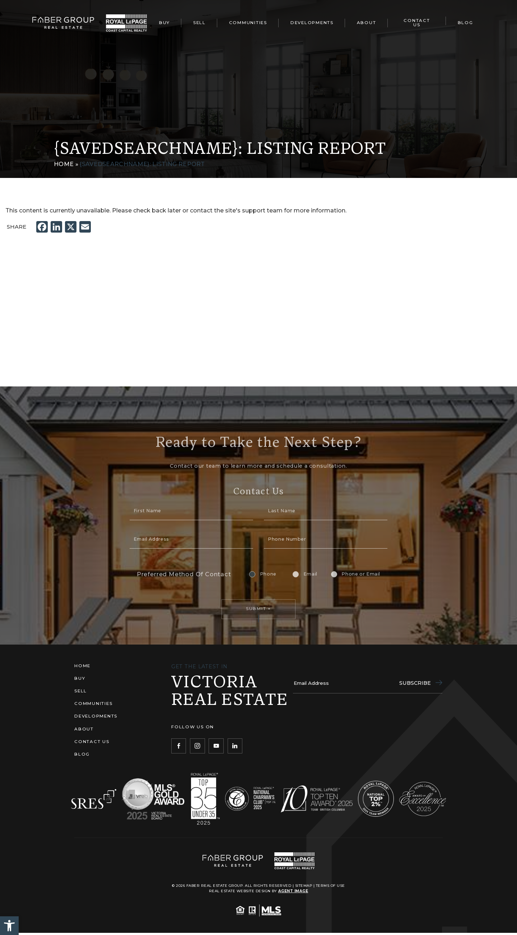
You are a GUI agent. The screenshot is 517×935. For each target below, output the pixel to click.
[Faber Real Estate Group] (63, 23)
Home (82, 665)
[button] (9, 925)
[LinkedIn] (235, 745)
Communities (248, 22)
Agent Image (293, 891)
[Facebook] (178, 745)
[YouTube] (216, 745)
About (366, 22)
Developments (312, 22)
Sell (199, 22)
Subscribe (420, 683)
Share (16, 226)
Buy (164, 22)
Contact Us (417, 22)
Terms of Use (330, 885)
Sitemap (303, 885)
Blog (465, 22)
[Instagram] (197, 745)
